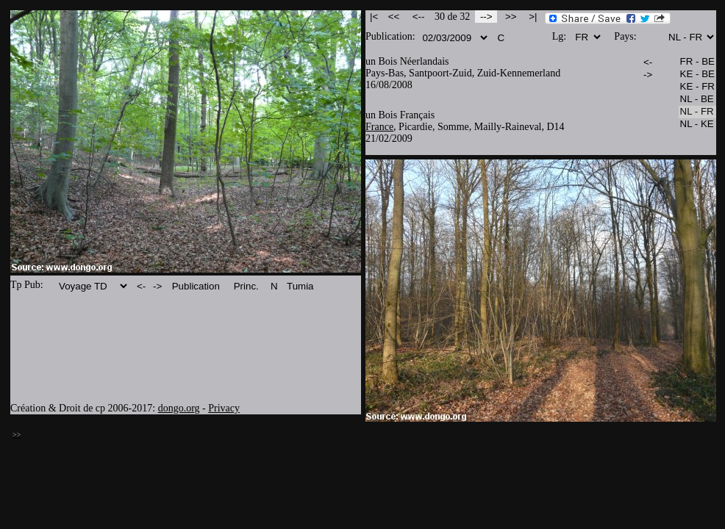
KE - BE (697, 74)
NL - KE (697, 124)
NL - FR (697, 112)
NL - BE (697, 99)
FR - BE (697, 62)
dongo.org (179, 408)
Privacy (224, 408)
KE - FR (697, 87)
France (379, 126)
